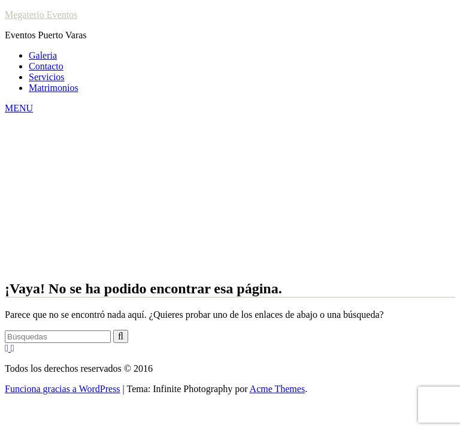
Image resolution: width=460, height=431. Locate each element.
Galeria (43, 55)
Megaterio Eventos (41, 15)
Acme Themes (277, 389)
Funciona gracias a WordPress (62, 389)
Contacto (46, 66)
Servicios (47, 77)
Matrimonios (53, 88)
